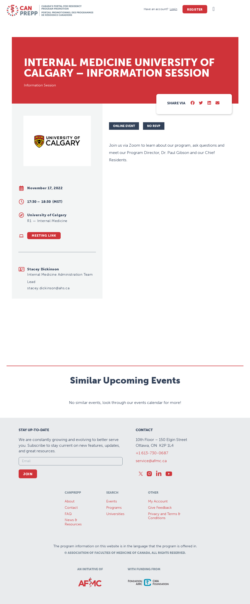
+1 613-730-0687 (152, 453)
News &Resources (73, 522)
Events (111, 501)
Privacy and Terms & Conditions (164, 516)
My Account (158, 501)
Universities (115, 514)
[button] (213, 9)
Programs (114, 507)
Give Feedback (160, 507)
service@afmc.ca (151, 460)
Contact (71, 507)
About (70, 501)
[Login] (173, 9)
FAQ (68, 514)
